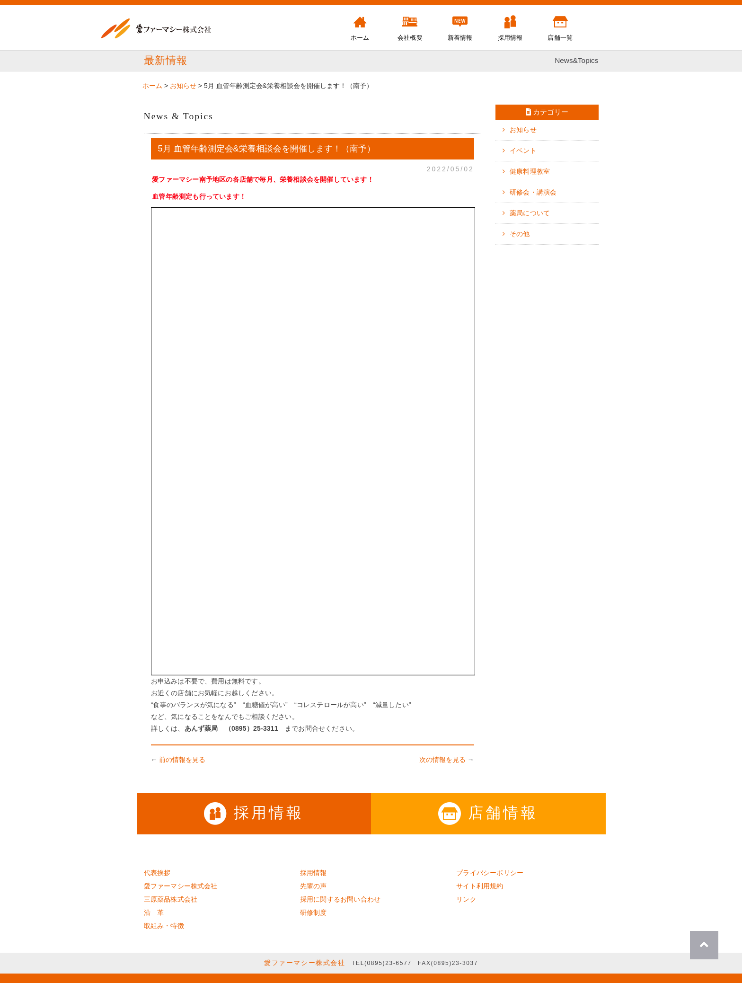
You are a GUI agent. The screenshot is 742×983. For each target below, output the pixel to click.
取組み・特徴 (164, 926)
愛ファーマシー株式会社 (181, 886)
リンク (466, 899)
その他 (520, 234)
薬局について (530, 213)
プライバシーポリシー (489, 873)
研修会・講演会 (533, 192)
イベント (523, 150)
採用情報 (254, 812)
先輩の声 (313, 886)
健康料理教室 (530, 171)
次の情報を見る (442, 759)
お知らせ (523, 129)
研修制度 (313, 912)
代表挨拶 (157, 873)
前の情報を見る (182, 759)
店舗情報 (488, 812)
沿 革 (154, 912)
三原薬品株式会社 (171, 899)
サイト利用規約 (479, 886)
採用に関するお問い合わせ (340, 899)
